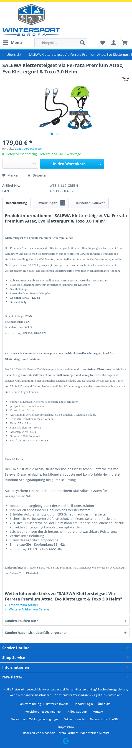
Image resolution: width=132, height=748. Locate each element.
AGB (115, 719)
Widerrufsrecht (74, 719)
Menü (12, 42)
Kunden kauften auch (21, 621)
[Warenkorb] (124, 42)
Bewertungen (50, 203)
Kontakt (97, 711)
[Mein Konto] (113, 42)
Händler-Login (83, 704)
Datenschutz (98, 719)
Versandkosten (76, 689)
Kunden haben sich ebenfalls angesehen (36, 632)
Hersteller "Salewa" (89, 203)
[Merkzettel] (102, 42)
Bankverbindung (29, 704)
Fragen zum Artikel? (22, 605)
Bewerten (37, 175)
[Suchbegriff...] (60, 42)
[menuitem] (12, 42)
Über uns (104, 704)
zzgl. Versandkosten (30, 148)
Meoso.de (48, 733)
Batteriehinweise (57, 704)
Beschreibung (16, 203)
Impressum (66, 727)
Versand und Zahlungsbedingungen (35, 719)
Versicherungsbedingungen (43, 711)
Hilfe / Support (77, 711)
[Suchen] (82, 42)
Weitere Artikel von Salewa (27, 609)
